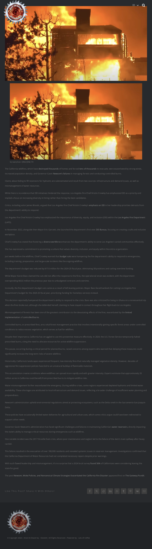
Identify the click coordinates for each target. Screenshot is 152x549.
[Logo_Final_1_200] (19, 510)
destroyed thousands (48, 168)
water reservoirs (119, 427)
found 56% (95, 463)
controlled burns (31, 317)
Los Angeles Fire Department (131, 217)
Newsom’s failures (61, 173)
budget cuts (65, 256)
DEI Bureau (101, 229)
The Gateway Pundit (134, 475)
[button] (143, 5)
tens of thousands (88, 168)
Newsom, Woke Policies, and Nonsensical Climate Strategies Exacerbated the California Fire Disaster (61, 475)
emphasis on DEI (97, 205)
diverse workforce (52, 241)
